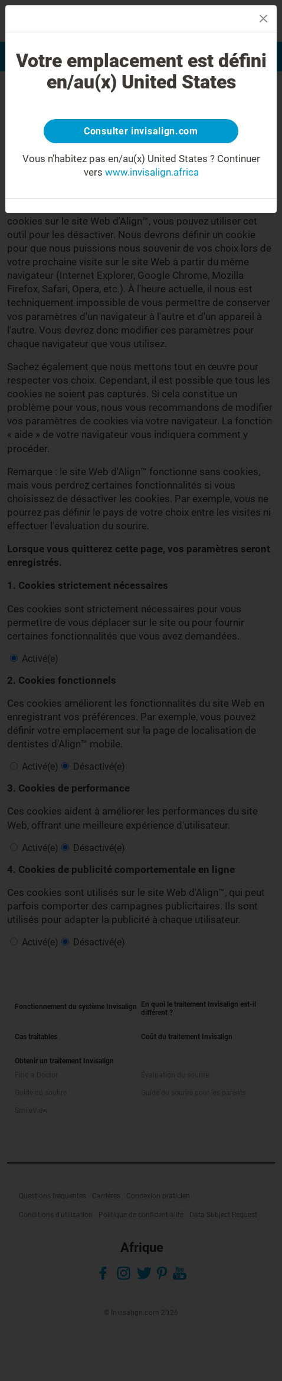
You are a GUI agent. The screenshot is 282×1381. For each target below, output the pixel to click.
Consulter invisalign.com (141, 131)
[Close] (263, 18)
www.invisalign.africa (152, 172)
